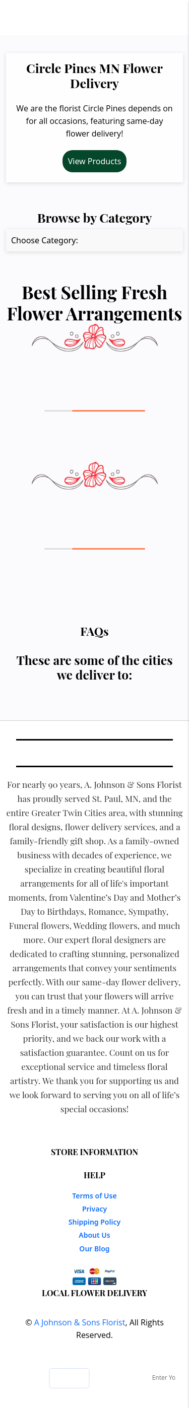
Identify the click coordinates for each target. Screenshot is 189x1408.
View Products (94, 161)
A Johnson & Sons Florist (79, 1322)
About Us (94, 1235)
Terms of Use (94, 1195)
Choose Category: (44, 240)
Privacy (94, 1209)
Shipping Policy (94, 1222)
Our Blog (94, 1248)
